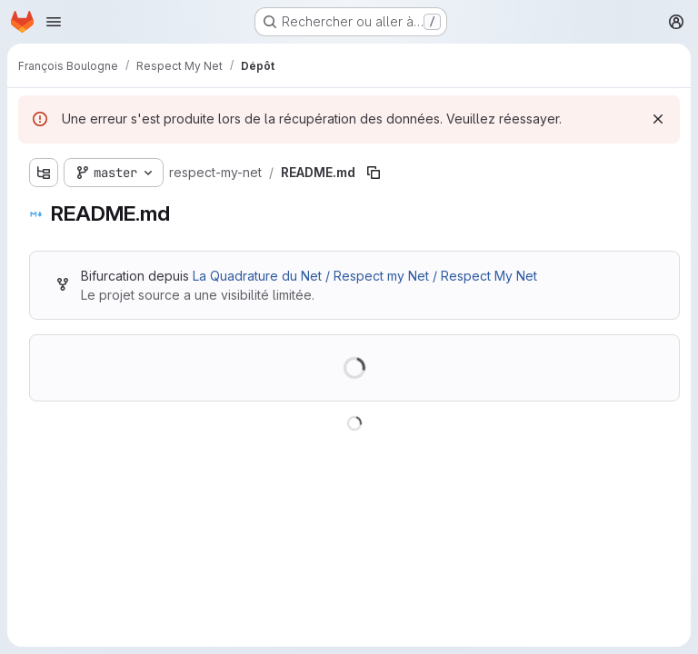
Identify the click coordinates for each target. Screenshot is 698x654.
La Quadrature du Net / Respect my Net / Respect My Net (365, 275)
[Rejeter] (658, 119)
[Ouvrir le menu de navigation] (53, 21)
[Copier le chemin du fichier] (373, 172)
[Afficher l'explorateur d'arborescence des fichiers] (43, 172)
